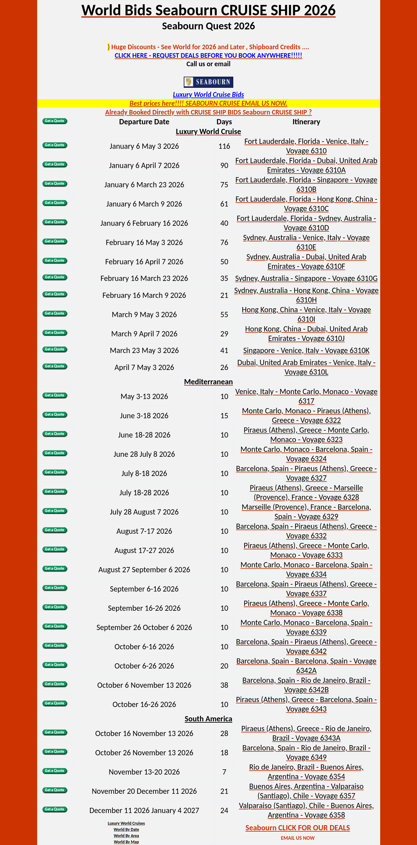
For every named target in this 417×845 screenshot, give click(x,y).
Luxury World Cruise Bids (208, 94)
